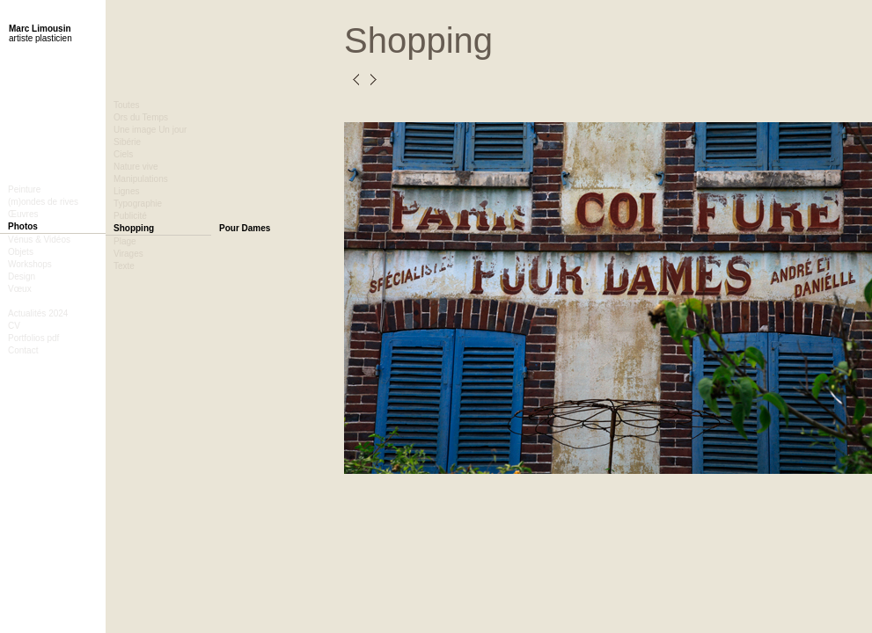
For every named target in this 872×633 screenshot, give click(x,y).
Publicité (130, 216)
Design (21, 276)
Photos (23, 226)
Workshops (30, 264)
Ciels (123, 154)
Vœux (20, 289)
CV (14, 326)
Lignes (126, 191)
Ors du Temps (141, 117)
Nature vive (136, 166)
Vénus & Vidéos (39, 239)
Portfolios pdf (33, 338)
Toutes (126, 105)
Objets (20, 252)
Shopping (134, 228)
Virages (128, 253)
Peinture (24, 189)
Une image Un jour (150, 130)
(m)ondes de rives (43, 202)
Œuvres (23, 214)
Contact (23, 350)
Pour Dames (244, 228)
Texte (124, 266)
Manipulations (141, 179)
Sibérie (127, 142)
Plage (125, 241)
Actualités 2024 (38, 313)
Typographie (138, 203)
